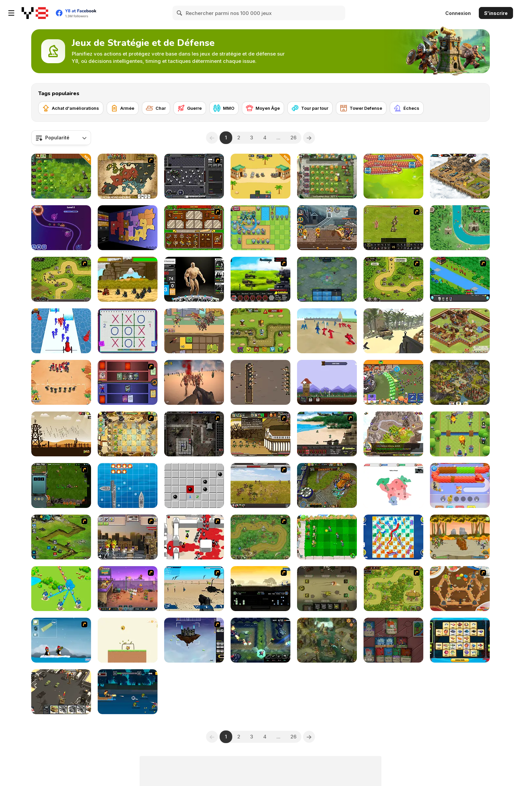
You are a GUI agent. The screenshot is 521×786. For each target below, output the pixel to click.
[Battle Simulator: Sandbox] (327, 330)
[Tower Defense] (361, 108)
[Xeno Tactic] (194, 176)
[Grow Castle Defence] (393, 382)
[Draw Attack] (61, 382)
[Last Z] (194, 382)
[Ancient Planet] (61, 537)
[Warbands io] (393, 330)
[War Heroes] (260, 537)
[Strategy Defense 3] (460, 279)
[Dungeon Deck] (393, 640)
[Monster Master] (127, 382)
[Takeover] (393, 433)
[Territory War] (61, 588)
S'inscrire (496, 13)
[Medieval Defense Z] (61, 433)
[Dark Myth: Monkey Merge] (194, 330)
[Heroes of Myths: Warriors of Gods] (327, 227)
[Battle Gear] (327, 433)
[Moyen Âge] (263, 108)
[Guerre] (189, 108)
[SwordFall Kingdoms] (260, 485)
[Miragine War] (393, 227)
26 (293, 137)
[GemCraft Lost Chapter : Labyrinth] (194, 433)
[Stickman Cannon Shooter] (61, 330)
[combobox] (61, 137)
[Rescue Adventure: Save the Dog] (127, 640)
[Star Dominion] (61, 485)
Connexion (458, 13)
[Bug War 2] (460, 588)
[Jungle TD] (260, 640)
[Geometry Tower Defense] (61, 227)
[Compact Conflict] (127, 227)
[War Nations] (393, 485)
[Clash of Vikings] (460, 433)
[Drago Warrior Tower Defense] (393, 176)
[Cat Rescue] (460, 485)
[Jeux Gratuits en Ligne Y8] (35, 13)
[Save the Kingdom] (260, 330)
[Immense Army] (194, 227)
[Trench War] (260, 382)
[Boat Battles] (127, 485)
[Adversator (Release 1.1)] (327, 485)
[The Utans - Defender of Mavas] (393, 588)
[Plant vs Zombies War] (327, 537)
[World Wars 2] (127, 176)
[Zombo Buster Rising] (127, 588)
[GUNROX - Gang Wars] (127, 537)
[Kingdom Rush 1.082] (393, 279)
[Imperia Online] (460, 382)
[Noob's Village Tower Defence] (327, 382)
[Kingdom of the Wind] (194, 640)
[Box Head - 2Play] (194, 537)
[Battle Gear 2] (260, 279)
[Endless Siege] (260, 227)
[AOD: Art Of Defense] (460, 176)
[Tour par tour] (310, 108)
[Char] (156, 108)
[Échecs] (407, 108)
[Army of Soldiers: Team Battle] (460, 537)
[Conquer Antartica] (61, 640)
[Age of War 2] (260, 433)
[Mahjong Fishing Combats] (460, 640)
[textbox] (61, 138)
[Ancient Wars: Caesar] (127, 279)
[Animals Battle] (260, 176)
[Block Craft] (127, 691)
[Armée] (123, 108)
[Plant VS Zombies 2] (127, 433)
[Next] (309, 138)
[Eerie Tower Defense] (327, 279)
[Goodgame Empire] (460, 330)
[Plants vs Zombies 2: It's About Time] (327, 176)
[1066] (260, 588)
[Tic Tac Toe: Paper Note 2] (127, 330)
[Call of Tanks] (61, 691)
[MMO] (224, 108)
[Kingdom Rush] (61, 279)
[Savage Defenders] (460, 227)
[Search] (179, 13)
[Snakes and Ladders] (393, 537)
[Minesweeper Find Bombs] (194, 485)
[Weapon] (194, 588)
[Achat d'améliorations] (70, 108)
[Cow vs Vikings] (327, 640)
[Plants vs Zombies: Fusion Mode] (61, 176)
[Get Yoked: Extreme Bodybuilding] (194, 279)
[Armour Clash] (327, 588)
